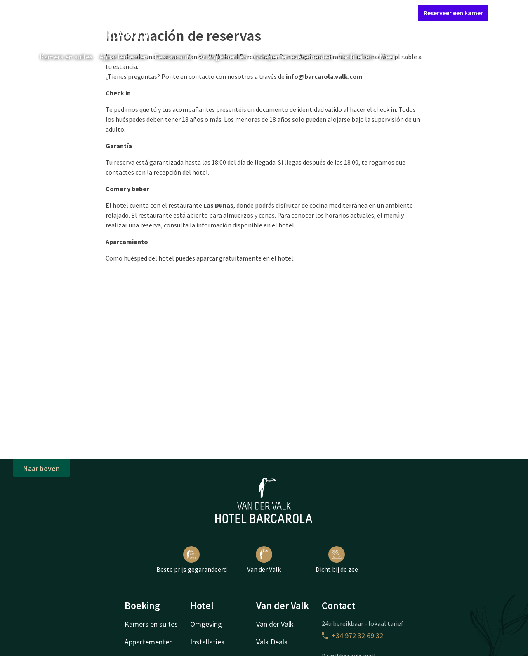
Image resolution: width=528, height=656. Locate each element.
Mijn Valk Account (362, 12)
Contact (319, 12)
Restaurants (173, 57)
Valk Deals (272, 642)
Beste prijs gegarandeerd (191, 559)
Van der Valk (264, 559)
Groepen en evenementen (293, 57)
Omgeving (206, 624)
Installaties (207, 642)
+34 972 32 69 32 (352, 635)
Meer (393, 57)
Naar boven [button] (41, 468)
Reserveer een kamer (453, 13)
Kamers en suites (66, 57)
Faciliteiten (356, 57)
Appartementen (123, 57)
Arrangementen (223, 57)
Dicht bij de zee (337, 559)
